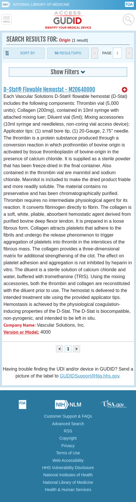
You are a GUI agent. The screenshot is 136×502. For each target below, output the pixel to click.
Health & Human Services (68, 489)
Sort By (27, 53)
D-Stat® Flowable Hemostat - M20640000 (49, 89)
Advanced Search (68, 423)
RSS (68, 431)
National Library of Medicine (41, 5)
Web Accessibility (68, 460)
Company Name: (19, 325)
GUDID (68, 20)
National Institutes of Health (68, 475)
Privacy (68, 445)
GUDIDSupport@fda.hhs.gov (89, 375)
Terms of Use (68, 453)
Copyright (68, 438)
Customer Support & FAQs (68, 416)
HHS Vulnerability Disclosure (68, 467)
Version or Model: (21, 332)
